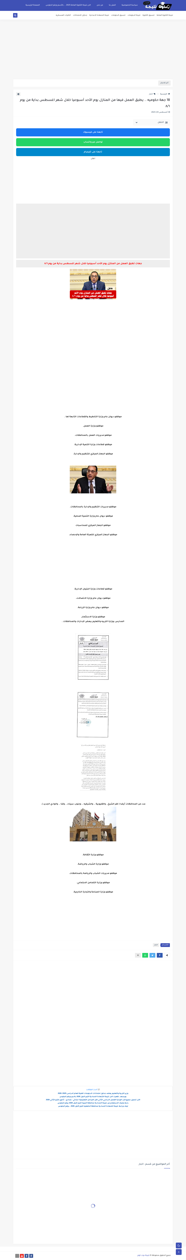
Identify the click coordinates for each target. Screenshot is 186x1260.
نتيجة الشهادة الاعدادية (99, 15)
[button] (160, 955)
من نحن (100, 5)
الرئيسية (165, 94)
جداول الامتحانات (80, 15)
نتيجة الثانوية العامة (165, 15)
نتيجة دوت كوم (143, 1255)
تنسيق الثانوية (148, 15)
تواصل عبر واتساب (93, 142)
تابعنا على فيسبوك (93, 132)
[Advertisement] (93, 56)
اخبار (152, 94)
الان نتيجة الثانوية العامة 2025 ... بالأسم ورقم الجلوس (68, 5)
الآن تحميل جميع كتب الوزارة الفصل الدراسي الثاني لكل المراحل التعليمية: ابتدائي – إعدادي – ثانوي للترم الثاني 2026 (93, 1100)
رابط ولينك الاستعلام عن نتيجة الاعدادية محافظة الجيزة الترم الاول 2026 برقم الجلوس (93, 1103)
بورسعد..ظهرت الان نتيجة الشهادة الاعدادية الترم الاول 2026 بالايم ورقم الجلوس (93, 1097)
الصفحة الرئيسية (33, 5)
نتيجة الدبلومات (134, 15)
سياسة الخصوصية (130, 5)
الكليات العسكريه (63, 15)
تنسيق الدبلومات (118, 15)
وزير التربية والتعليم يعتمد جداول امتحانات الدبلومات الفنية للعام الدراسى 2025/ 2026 (93, 1094)
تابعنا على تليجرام (93, 152)
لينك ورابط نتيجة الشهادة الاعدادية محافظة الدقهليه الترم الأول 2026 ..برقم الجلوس (93, 1106)
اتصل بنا (112, 5)
